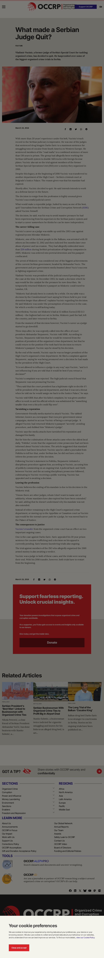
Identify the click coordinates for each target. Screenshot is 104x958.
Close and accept (19, 948)
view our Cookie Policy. (85, 937)
